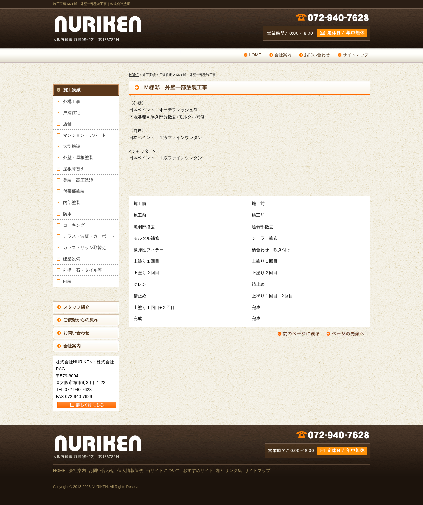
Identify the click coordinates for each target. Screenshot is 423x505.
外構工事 (71, 101)
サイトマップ (355, 54)
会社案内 (282, 54)
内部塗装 (71, 202)
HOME (255, 54)
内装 (67, 281)
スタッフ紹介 (76, 307)
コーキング (74, 225)
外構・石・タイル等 (82, 270)
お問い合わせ (317, 54)
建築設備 (71, 258)
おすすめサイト (198, 470)
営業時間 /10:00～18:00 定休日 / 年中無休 (316, 29)
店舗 (67, 123)
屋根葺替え (74, 168)
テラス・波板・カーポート (89, 236)
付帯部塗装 (74, 191)
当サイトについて (163, 470)
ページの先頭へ (347, 333)
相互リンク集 (229, 470)
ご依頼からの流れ (80, 319)
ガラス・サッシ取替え (84, 247)
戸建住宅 (71, 112)
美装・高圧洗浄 (78, 180)
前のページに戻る (298, 333)
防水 (67, 213)
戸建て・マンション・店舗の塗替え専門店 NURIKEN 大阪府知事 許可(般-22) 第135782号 (99, 29)
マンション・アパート (84, 135)
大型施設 (71, 146)
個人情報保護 (130, 470)
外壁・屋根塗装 (78, 157)
